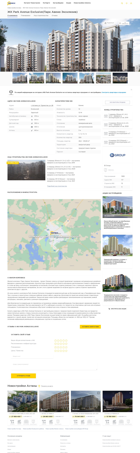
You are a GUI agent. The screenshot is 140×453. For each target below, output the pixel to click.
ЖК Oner (12, 409)
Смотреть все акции (117, 308)
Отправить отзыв (23, 375)
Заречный (34, 112)
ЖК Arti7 (44, 409)
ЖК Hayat (76, 409)
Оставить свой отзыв (90, 326)
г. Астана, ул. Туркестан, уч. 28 (42, 105)
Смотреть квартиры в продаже (114, 92)
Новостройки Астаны (14, 7)
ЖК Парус (108, 409)
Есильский (35, 109)
